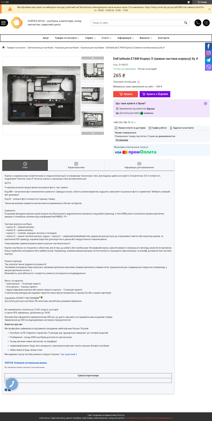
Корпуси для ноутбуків (66, 47)
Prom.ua (120, 415)
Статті (105, 37)
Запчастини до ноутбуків (40, 47)
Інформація (124, 37)
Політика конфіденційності (161, 418)
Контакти (163, 37)
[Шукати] (186, 23)
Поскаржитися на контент (136, 418)
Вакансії (145, 37)
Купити (128, 94)
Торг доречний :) (68, 354)
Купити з (157, 94)
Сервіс (89, 37)
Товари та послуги (66, 37)
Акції (46, 37)
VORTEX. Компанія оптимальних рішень (26, 363)
